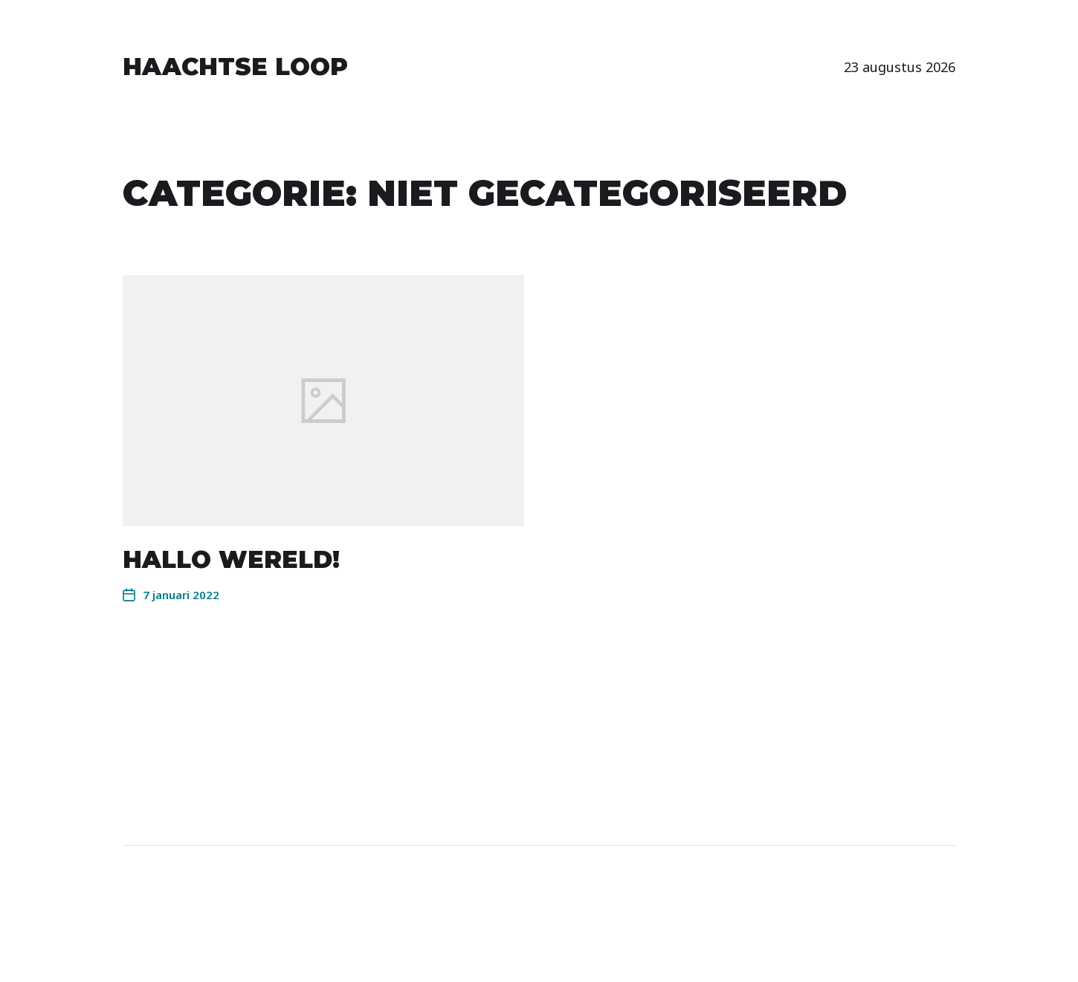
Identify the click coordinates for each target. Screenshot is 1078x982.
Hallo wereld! (231, 559)
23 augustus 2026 (899, 67)
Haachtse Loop (235, 67)
